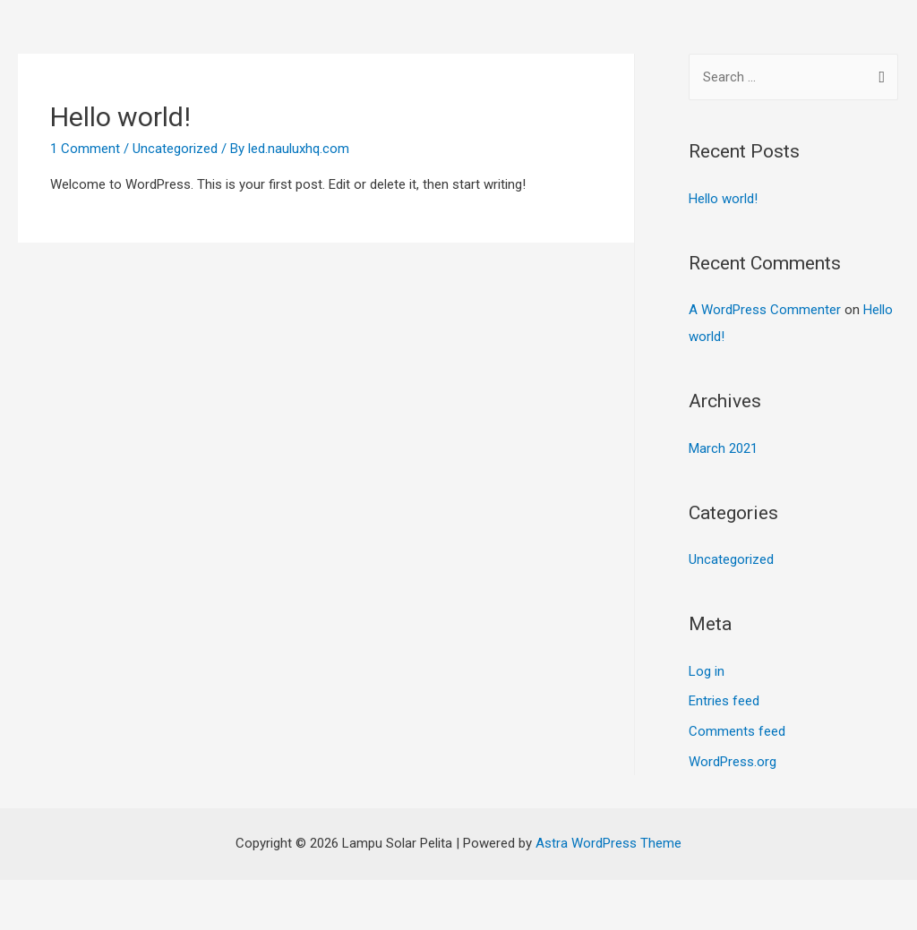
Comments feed (737, 731)
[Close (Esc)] (36, 896)
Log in (706, 671)
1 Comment (85, 149)
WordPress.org (732, 762)
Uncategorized (175, 149)
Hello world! (120, 116)
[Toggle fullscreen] (186, 896)
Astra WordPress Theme (608, 843)
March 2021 (723, 448)
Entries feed (724, 701)
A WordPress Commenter (765, 310)
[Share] (111, 896)
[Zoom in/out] (261, 896)
